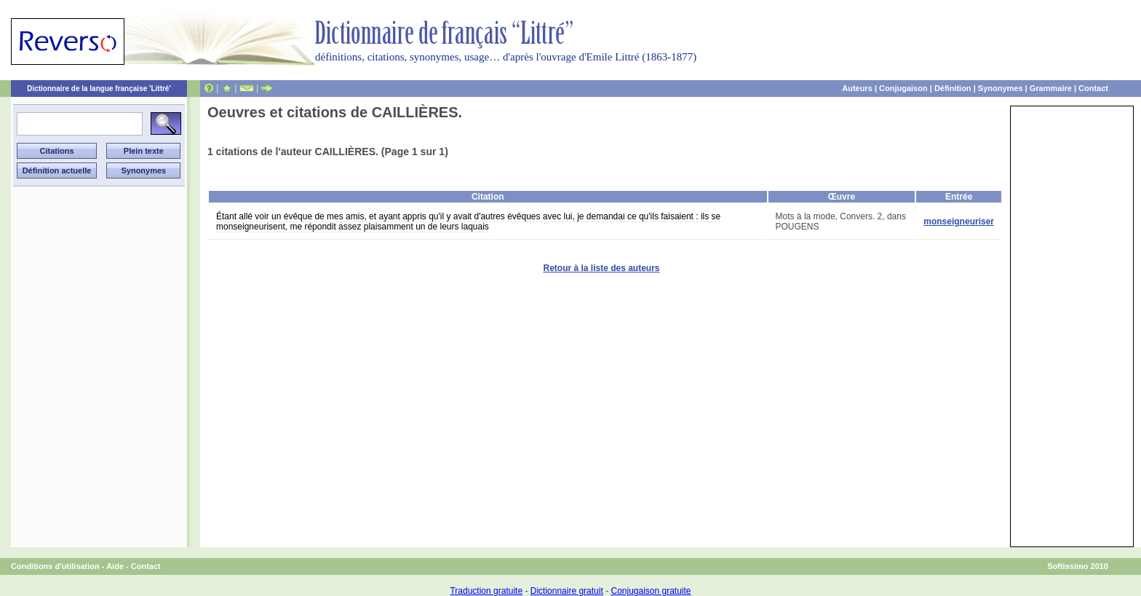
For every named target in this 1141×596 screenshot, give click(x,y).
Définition (952, 88)
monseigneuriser (958, 221)
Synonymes (1000, 88)
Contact (1093, 88)
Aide (115, 566)
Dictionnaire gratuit (566, 591)
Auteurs (857, 88)
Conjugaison (903, 88)
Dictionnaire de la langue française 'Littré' (99, 89)
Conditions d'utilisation (55, 566)
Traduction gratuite (486, 591)
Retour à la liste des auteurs (601, 268)
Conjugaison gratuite (651, 591)
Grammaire (1051, 88)
